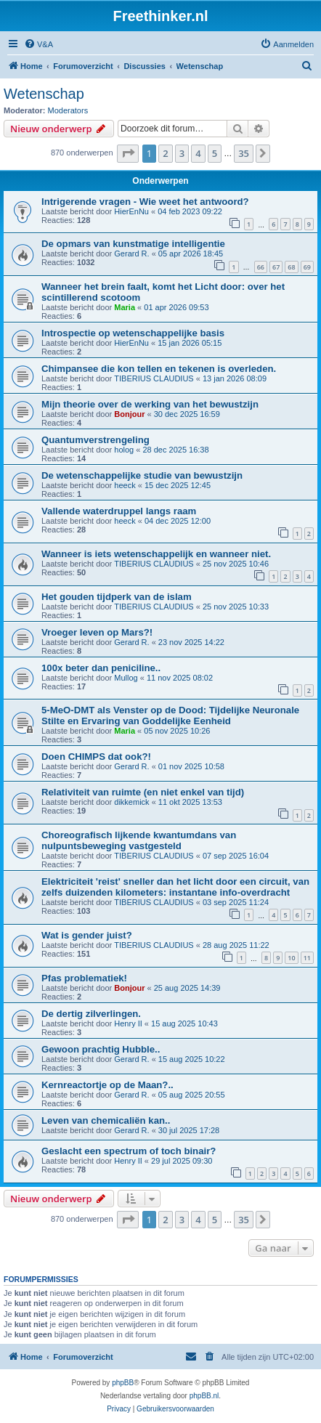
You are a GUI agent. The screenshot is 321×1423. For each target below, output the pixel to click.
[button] (128, 153)
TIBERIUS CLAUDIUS (153, 378)
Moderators (68, 110)
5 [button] (214, 153)
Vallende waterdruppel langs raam (118, 511)
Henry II (128, 1023)
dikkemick (131, 802)
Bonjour (129, 414)
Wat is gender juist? (86, 935)
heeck (124, 485)
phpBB (123, 1383)
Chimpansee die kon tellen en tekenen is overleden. (158, 368)
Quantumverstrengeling (95, 439)
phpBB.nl (204, 1396)
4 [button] (197, 153)
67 (276, 267)
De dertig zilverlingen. (91, 1013)
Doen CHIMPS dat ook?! (96, 756)
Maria (124, 307)
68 (291, 267)
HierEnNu (131, 211)
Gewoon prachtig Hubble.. (100, 1049)
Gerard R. (131, 253)
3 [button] (181, 153)
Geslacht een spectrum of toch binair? (128, 1151)
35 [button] (243, 153)
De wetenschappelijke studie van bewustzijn (142, 475)
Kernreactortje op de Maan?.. (107, 1084)
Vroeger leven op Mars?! (97, 632)
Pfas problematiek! (84, 978)
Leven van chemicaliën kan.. (105, 1120)
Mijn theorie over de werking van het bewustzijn (150, 404)
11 (307, 957)
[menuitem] (38, 44)
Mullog (125, 677)
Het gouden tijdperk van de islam (116, 596)
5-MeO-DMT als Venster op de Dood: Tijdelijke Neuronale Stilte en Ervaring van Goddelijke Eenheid (170, 715)
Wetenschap (44, 94)
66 (260, 267)
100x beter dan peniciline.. (100, 667)
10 (291, 957)
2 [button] (165, 153)
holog (124, 449)
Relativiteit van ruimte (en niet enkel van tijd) (142, 792)
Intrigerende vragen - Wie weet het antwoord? (145, 201)
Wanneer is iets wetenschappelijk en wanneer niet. (156, 553)
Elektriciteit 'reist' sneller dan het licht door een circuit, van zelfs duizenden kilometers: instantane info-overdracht (175, 887)
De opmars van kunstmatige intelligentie (133, 243)
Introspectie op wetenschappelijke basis (132, 333)
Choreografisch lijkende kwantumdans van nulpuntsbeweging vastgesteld (138, 840)
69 (307, 267)
